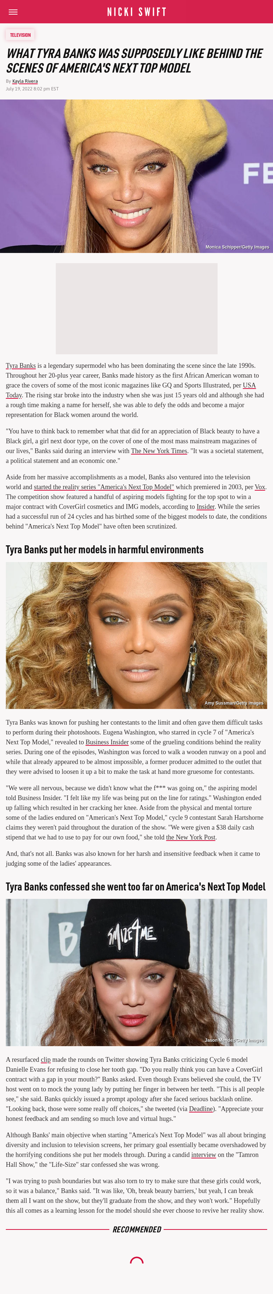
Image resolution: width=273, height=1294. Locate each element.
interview (203, 1154)
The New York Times (159, 451)
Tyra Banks (21, 365)
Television (20, 34)
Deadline (201, 1108)
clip (46, 1059)
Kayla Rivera (25, 81)
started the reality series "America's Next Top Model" (104, 487)
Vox (260, 487)
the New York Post (190, 837)
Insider (205, 506)
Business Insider (107, 742)
